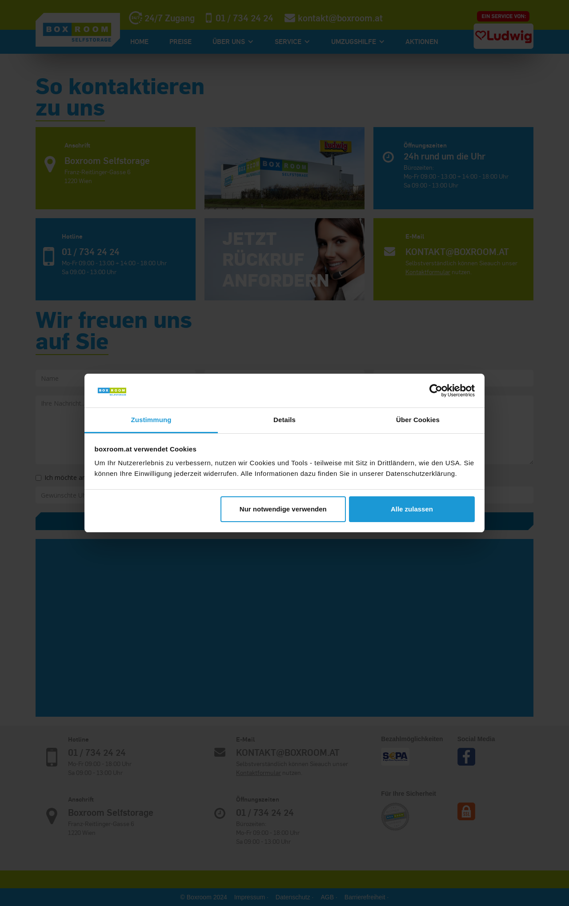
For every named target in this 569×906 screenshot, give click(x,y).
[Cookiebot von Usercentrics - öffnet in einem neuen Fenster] (436, 390)
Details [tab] (284, 419)
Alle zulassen (412, 509)
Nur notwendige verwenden (283, 509)
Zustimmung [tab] (151, 419)
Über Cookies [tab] (418, 419)
